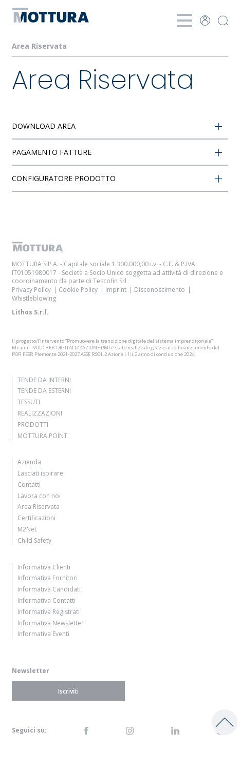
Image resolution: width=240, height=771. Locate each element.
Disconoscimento (159, 289)
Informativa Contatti (46, 600)
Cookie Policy (78, 289)
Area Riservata (38, 506)
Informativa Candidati (49, 589)
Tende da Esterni (44, 390)
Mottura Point (42, 435)
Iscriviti (68, 691)
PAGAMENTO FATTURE (51, 152)
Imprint (115, 289)
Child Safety (34, 540)
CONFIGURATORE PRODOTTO (64, 178)
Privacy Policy (31, 289)
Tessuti (28, 402)
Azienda (29, 462)
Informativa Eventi (43, 633)
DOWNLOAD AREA (44, 126)
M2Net (26, 529)
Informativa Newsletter (50, 623)
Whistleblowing (34, 298)
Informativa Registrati (48, 611)
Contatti (29, 484)
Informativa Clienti (43, 567)
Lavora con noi (39, 495)
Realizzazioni (39, 413)
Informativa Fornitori (47, 578)
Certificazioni (36, 517)
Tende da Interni (44, 379)
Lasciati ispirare (40, 473)
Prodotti (32, 424)
